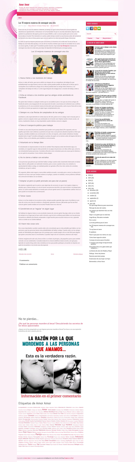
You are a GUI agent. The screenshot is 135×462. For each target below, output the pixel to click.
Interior (54, 426)
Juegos (81, 426)
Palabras (33, 434)
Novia (65, 432)
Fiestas (36, 423)
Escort (27, 421)
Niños (53, 432)
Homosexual (76, 425)
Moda (70, 430)
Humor (25, 426)
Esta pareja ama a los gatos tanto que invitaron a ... (100, 247)
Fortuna (49, 423)
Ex (66, 421)
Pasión (44, 434)
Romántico (66, 438)
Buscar (69, 412)
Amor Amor (24, 4)
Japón (66, 426)
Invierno (63, 426)
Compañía (73, 413)
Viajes (20, 446)
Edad (52, 419)
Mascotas (35, 430)
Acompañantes (22, 407)
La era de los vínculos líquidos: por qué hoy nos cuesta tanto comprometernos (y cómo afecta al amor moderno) (105, 73)
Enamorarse (76, 419)
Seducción (26, 440)
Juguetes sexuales (23, 428)
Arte (25, 412)
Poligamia (30, 437)
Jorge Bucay (72, 426)
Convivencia (50, 415)
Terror (26, 444)
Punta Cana (57, 437)
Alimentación (61, 407)
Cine (59, 413)
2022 (89, 186)
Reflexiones (79, 437)
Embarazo (64, 419)
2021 (89, 188)
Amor (44, 409)
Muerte (20, 432)
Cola (65, 413)
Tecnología (80, 442)
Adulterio (43, 407)
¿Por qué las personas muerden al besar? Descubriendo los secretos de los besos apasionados (50, 324)
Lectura (37, 428)
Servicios (36, 440)
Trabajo (48, 444)
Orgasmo (21, 434)
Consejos (39, 26)
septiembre (93, 198)
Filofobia (41, 423)
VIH (29, 446)
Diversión (40, 419)
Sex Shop (42, 440)
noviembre (93, 193)
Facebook (76, 421)
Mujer (25, 432)
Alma (73, 407)
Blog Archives (107, 38)
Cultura (68, 415)
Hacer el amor (37, 425)
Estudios (63, 421)
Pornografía (36, 437)
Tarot (70, 442)
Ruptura (75, 438)
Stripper (39, 442)
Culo (65, 415)
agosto (92, 201)
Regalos (20, 438)
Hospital (81, 425)
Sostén (35, 442)
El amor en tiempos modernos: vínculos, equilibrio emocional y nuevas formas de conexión (104, 108)
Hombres (69, 425)
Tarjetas (67, 442)
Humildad (20, 426)
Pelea (48, 434)
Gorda (24, 425)
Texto (30, 444)
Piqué (82, 434)
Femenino (27, 423)
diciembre (93, 190)
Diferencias (80, 417)
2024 (89, 180)
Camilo (81, 412)
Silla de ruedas (79, 440)
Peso (75, 434)
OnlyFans (80, 432)
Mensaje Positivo (56, 430)
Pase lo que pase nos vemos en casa (100, 235)
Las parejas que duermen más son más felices (100, 211)
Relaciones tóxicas (34, 438)
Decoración (27, 417)
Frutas (67, 423)
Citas (29, 26)
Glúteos (20, 425)
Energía (81, 419)
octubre (92, 196)
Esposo (49, 421)
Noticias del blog (59, 432)
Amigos (29, 410)
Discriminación (34, 419)
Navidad (49, 432)
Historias (58, 425)
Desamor (44, 417)
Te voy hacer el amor (95, 229)
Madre (77, 428)
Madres (81, 428)
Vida (23, 446)
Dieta (76, 417)
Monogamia (75, 430)
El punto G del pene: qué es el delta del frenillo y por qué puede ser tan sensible (105, 97)
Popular (90, 38)
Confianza (20, 415)
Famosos (80, 421)
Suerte (47, 442)
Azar (37, 412)
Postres (42, 437)
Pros (46, 437)
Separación (31, 440)
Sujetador (58, 442)
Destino (56, 417)
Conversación (43, 415)
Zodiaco (41, 446)
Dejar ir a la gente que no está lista (99, 215)
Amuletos (58, 410)
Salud (79, 438)
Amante (81, 407)
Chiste (51, 413)
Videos (26, 446)
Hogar (63, 425)
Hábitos (28, 425)
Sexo (47, 440)
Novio (68, 432)
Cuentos (61, 415)
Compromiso (79, 413)
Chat (48, 413)
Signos (74, 440)
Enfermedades (21, 421)
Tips (48, 26)
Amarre (25, 410)
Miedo (63, 430)
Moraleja (81, 430)
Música (34, 432)
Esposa (44, 421)
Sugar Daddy (52, 442)
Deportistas (37, 417)
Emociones (69, 419)
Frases (57, 423)
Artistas (29, 412)
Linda (64, 428)
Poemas (20, 437)
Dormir (45, 419)
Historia (52, 425)
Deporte (32, 417)
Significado (69, 440)
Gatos (74, 423)
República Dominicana (45, 438)
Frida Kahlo (63, 423)
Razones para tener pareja (97, 256)
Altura (76, 407)
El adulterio (92, 232)
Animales (66, 410)
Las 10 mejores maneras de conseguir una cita (36, 23)
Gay (78, 423)
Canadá (20, 413)
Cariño (34, 413)
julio (91, 204)
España (32, 421)
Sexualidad (52, 441)
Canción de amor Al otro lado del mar (105, 158)
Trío (57, 444)
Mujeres (29, 432)
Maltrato (24, 430)
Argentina (21, 412)
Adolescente (36, 407)
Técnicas (74, 442)
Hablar (31, 425)
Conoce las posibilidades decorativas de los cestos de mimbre (103, 120)
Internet (58, 426)
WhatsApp (37, 446)
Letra (58, 428)
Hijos (47, 425)
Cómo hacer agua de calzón (97, 237)
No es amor (92, 220)
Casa (41, 413)
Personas (71, 434)
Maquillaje (29, 430)
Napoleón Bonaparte (42, 432)
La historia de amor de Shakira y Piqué (100, 251)
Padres (28, 434)
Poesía (25, 437)
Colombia (68, 413)
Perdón (58, 434)
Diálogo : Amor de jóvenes (97, 253)
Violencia (32, 446)
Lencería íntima (46, 428)
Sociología (26, 442)
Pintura (78, 434)
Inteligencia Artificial (46, 426)
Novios (72, 432)
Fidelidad (32, 423)
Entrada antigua (78, 254)
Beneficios (52, 412)
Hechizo (44, 425)
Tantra (62, 442)
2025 (89, 178)
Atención (33, 412)
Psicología (50, 437)
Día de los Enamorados (64, 417)
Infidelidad (37, 426)
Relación (25, 438)
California (74, 412)
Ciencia (55, 413)
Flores (45, 423)
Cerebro (45, 413)
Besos (57, 412)
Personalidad (64, 434)
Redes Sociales (70, 437)
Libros (61, 428)
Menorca (48, 430)
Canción (24, 413)
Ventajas (76, 444)
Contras (36, 415)
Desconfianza (50, 417)
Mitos (66, 430)
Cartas (38, 413)
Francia (53, 423)
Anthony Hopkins (79, 410)
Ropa (70, 438)
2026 (89, 175)
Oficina (76, 432)
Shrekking (63, 440)
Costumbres (56, 415)
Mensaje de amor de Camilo (97, 208)
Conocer (33, 26)
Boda (60, 412)
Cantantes (29, 413)
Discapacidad (26, 419)
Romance (53, 438)
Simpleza (21, 442)
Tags (97, 38)
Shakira (58, 440)
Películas (52, 434)
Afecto (47, 407)
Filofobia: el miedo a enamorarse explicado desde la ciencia (105, 133)
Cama (78, 412)
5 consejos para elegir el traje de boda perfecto (100, 243)
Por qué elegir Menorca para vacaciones (101, 205)
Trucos (60, 444)
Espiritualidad (38, 421)
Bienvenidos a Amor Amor (97, 261)
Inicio (20, 18)
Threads (34, 444)
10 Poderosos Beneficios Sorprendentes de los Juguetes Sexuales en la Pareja (104, 85)
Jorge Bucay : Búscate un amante (99, 217)
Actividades (30, 407)
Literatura (69, 428)
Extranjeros (70, 421)
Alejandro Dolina (53, 407)
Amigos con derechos (37, 410)
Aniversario (72, 410)
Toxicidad (42, 444)
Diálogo (72, 417)
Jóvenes (77, 426)
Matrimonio (42, 430)
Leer (41, 428)
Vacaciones (71, 444)
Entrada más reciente (25, 254)
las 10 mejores (64, 46)
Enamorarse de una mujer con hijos (99, 259)
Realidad (63, 437)
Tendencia (21, 444)
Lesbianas (54, 428)
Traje (51, 444)
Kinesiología (32, 428)
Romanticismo (59, 438)
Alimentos (69, 407)
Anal (62, 410)
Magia (20, 430)
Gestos (81, 423)
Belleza (46, 412)
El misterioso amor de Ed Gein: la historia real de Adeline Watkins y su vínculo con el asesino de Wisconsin (105, 146)
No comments (55, 26)
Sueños (43, 442)
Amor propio (52, 410)
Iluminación (31, 426)
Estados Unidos (55, 421)
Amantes (20, 410)
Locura (74, 428)
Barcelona (41, 412)
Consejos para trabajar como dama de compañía (105, 47)
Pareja (44, 26)
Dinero (20, 419)
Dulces (49, 419)
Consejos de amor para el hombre (99, 240)
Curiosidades (74, 415)
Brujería (65, 412)
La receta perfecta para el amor (98, 223)
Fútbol (71, 423)
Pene (55, 434)
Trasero (54, 444)
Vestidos (81, 444)
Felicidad (21, 423)
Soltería (31, 442)
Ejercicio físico (57, 419)
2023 (89, 183)
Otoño (25, 434)
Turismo (65, 444)
